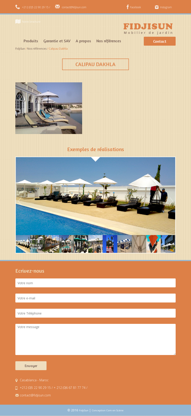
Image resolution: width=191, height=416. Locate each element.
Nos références (108, 40)
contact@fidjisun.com (74, 7)
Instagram (166, 7)
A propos (83, 40)
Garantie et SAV (56, 40)
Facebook (135, 7)
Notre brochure (31, 22)
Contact (159, 41)
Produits (31, 40)
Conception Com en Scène (108, 410)
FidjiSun (84, 410)
